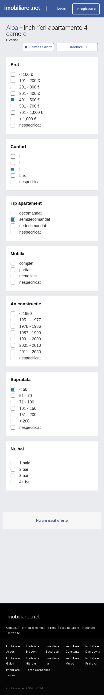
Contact (11, 627)
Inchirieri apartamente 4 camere (46, 31)
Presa (52, 627)
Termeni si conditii (32, 627)
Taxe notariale (69, 627)
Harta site (13, 633)
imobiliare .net (22, 8)
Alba (12, 27)
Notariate (88, 627)
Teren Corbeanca (38, 670)
